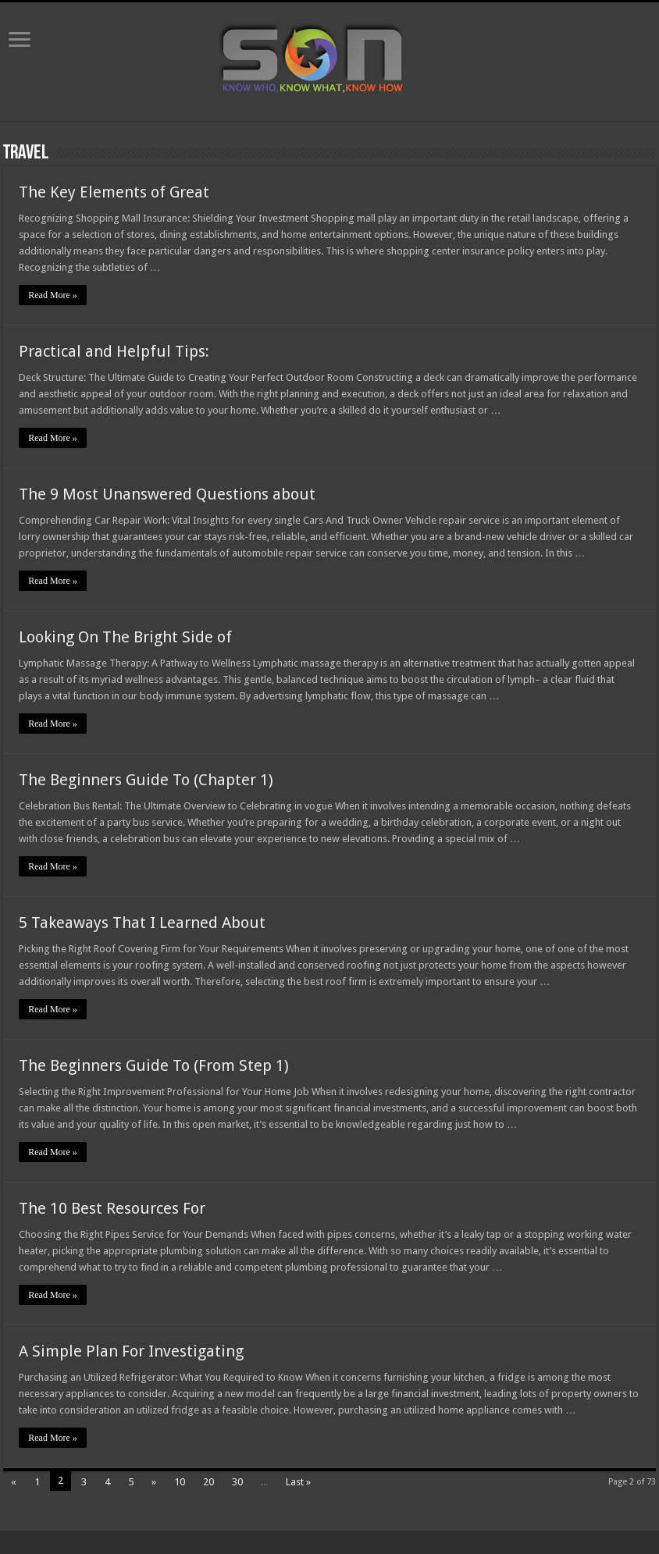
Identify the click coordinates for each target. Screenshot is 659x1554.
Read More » (52, 295)
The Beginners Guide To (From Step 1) (154, 1065)
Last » (298, 1482)
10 (179, 1482)
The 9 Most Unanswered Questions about (167, 494)
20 (208, 1482)
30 (237, 1482)
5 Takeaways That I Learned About (142, 922)
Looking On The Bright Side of (125, 637)
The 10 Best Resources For (112, 1208)
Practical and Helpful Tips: (114, 351)
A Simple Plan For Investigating (131, 1351)
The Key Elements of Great (114, 192)
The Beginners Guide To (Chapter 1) (146, 779)
